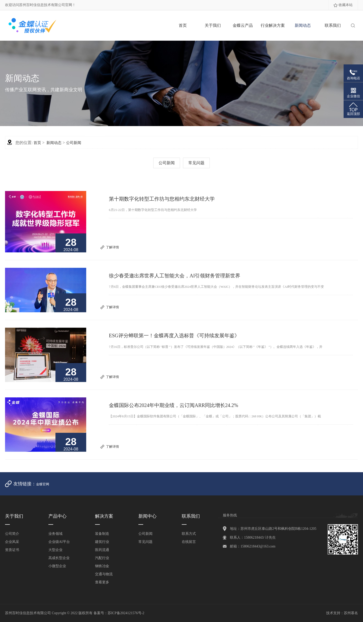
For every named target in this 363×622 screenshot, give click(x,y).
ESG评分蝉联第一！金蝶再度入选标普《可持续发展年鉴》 (174, 335)
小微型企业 (57, 566)
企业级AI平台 (59, 542)
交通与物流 (104, 574)
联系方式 (189, 534)
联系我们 (333, 25)
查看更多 (102, 582)
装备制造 (102, 534)
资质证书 (12, 550)
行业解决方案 (273, 25)
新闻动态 (303, 25)
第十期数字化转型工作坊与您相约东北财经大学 (162, 199)
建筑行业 (102, 542)
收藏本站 (346, 5)
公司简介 (12, 534)
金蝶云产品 (243, 25)
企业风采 (12, 542)
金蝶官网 (42, 484)
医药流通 (102, 550)
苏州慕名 (351, 613)
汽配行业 (102, 558)
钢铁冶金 (102, 566)
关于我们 (213, 25)
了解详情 (112, 247)
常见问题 (196, 163)
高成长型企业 (59, 558)
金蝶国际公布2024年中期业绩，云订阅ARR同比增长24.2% (173, 405)
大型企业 (55, 550)
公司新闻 (73, 143)
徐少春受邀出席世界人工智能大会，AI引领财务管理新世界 (174, 275)
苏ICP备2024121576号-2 (126, 613)
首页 (183, 25)
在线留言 (189, 542)
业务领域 (55, 534)
